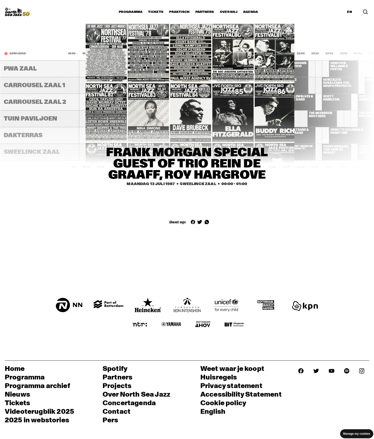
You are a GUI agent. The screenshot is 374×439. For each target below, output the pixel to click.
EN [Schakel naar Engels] (349, 12)
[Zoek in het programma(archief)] (365, 12)
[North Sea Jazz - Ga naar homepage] (17, 12)
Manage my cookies (356, 433)
